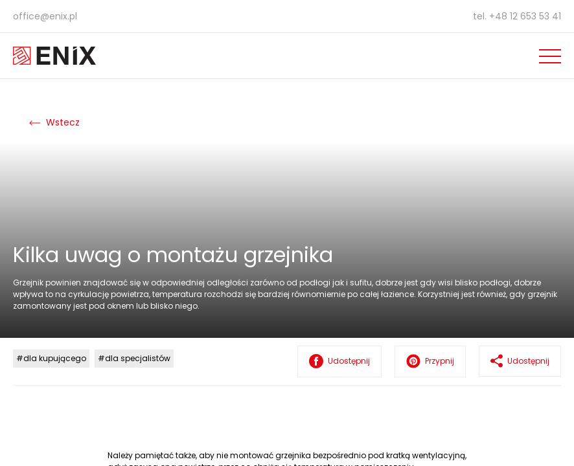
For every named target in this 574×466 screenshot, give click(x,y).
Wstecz (54, 122)
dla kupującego (54, 358)
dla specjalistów (137, 358)
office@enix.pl (45, 16)
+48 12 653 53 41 (525, 16)
